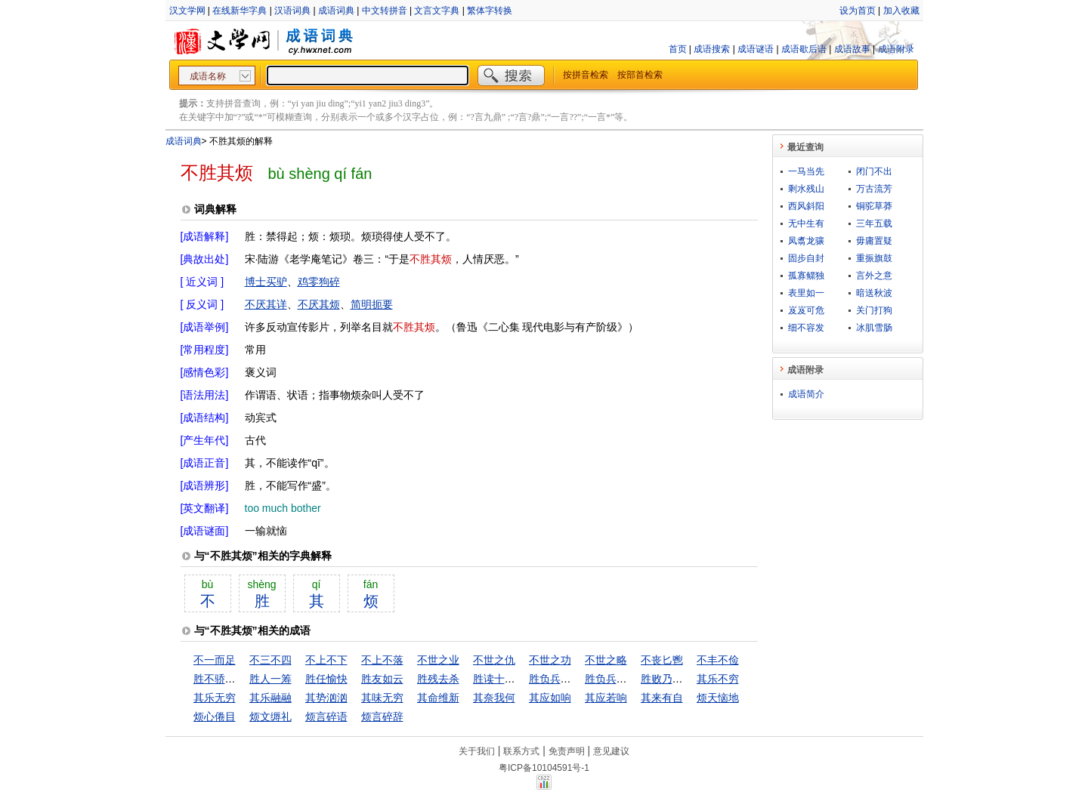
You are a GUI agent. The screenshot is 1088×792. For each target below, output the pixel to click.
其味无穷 (382, 698)
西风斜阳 (806, 206)
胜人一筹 (270, 679)
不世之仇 (494, 660)
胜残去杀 (438, 679)
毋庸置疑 (874, 241)
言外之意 (874, 275)
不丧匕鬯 (662, 660)
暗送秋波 (874, 293)
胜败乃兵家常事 (678, 679)
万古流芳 (874, 188)
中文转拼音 (384, 10)
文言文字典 (436, 10)
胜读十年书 (499, 679)
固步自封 (806, 258)
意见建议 (611, 751)
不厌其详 (266, 304)
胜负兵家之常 (560, 679)
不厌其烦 (319, 304)
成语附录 (896, 49)
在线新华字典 (239, 10)
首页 (678, 49)
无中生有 (806, 223)
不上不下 (326, 660)
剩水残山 (806, 188)
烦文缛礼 (270, 716)
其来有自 (662, 698)
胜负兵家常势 (616, 679)
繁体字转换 (489, 10)
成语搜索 (712, 49)
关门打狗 (874, 310)
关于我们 (477, 751)
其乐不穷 (718, 679)
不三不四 (270, 660)
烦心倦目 (214, 716)
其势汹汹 (326, 698)
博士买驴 (266, 282)
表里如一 (806, 293)
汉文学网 (187, 10)
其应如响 (550, 698)
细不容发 (806, 327)
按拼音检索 (585, 74)
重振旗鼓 (874, 258)
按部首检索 (640, 74)
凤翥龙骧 (806, 241)
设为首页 (857, 10)
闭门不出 (874, 171)
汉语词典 (292, 10)
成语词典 (336, 10)
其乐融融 (270, 698)
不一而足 (214, 660)
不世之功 (550, 660)
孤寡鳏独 (806, 275)
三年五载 (874, 223)
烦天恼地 (718, 698)
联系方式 (521, 751)
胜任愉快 (326, 679)
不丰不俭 (718, 660)
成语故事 (852, 49)
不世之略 (606, 660)
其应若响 (606, 698)
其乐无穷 (214, 698)
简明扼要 (372, 304)
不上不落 (382, 660)
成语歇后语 (804, 49)
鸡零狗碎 (319, 282)
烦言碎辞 (382, 716)
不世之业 (438, 660)
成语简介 (806, 394)
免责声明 (567, 751)
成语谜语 (755, 49)
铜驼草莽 (874, 206)
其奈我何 (494, 698)
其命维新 (438, 698)
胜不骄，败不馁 (230, 679)
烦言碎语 (326, 716)
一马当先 (806, 171)
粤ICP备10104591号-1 (544, 768)
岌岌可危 (806, 310)
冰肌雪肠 (874, 327)
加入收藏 (901, 10)
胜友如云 (382, 679)
